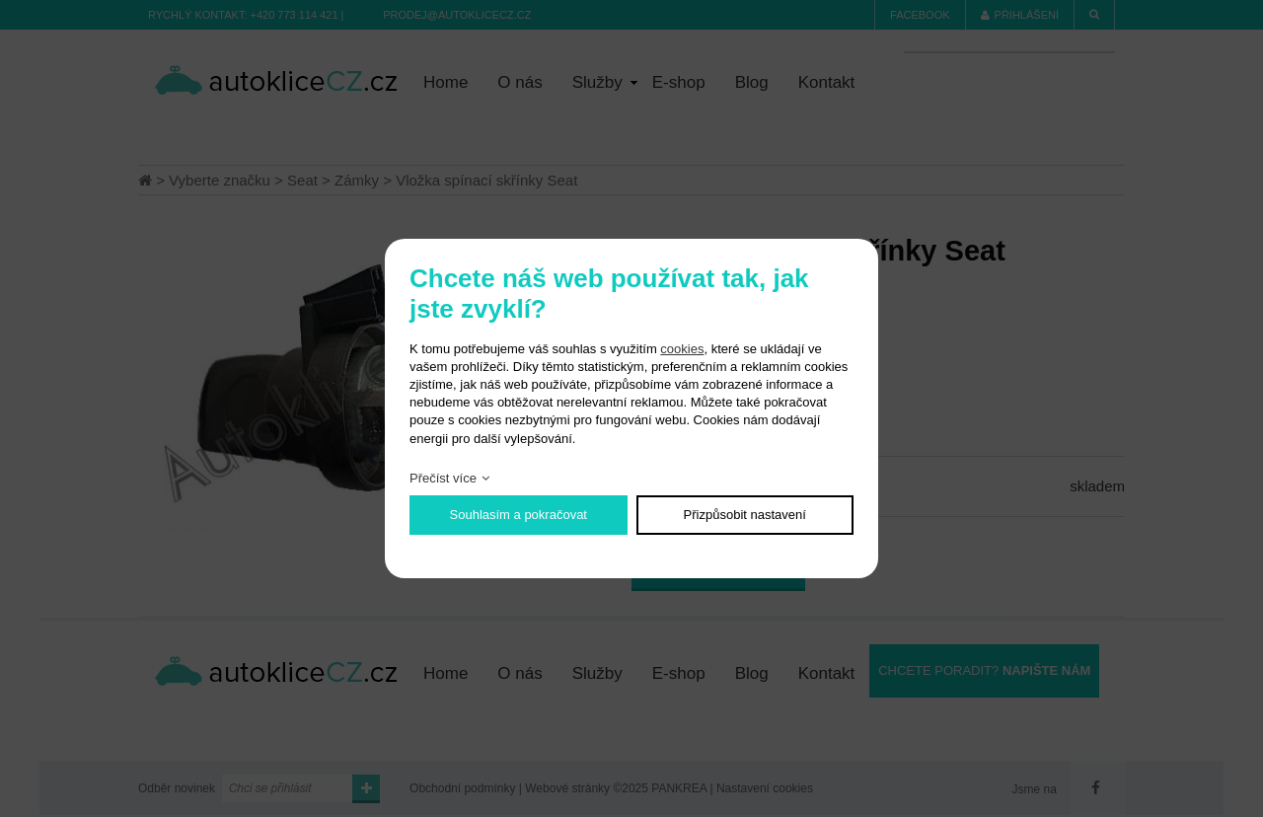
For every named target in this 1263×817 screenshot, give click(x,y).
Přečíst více (443, 478)
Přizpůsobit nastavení (745, 514)
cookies (682, 348)
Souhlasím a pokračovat (518, 514)
